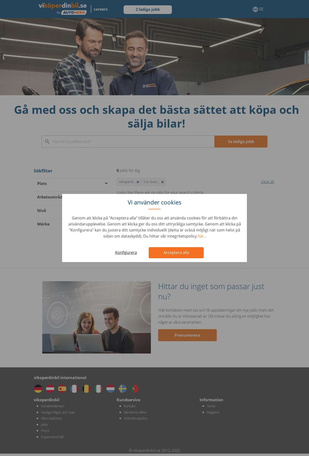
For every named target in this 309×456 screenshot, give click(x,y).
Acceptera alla (176, 252)
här (201, 236)
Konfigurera (126, 252)
